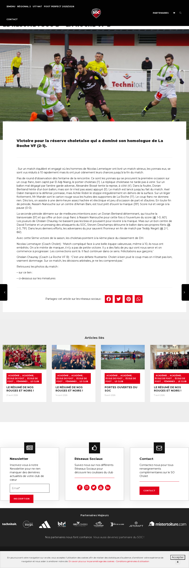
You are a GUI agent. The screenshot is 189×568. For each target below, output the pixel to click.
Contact (12, 19)
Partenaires (161, 13)
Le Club (115, 380)
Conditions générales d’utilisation (132, 561)
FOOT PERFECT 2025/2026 (59, 6)
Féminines (22, 380)
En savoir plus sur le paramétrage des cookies (91, 561)
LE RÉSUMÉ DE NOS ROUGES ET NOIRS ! (20, 390)
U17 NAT (37, 6)
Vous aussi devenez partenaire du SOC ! (118, 535)
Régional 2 (24, 6)
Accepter (178, 557)
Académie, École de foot (20, 376)
